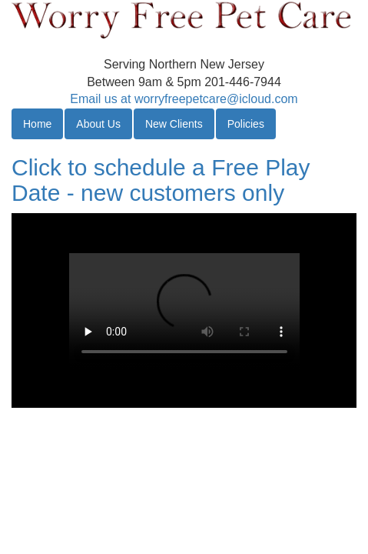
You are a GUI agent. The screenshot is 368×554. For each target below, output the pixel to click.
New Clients (174, 124)
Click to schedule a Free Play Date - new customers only (161, 180)
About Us (98, 124)
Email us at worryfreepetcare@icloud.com (183, 98)
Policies (245, 124)
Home (37, 124)
